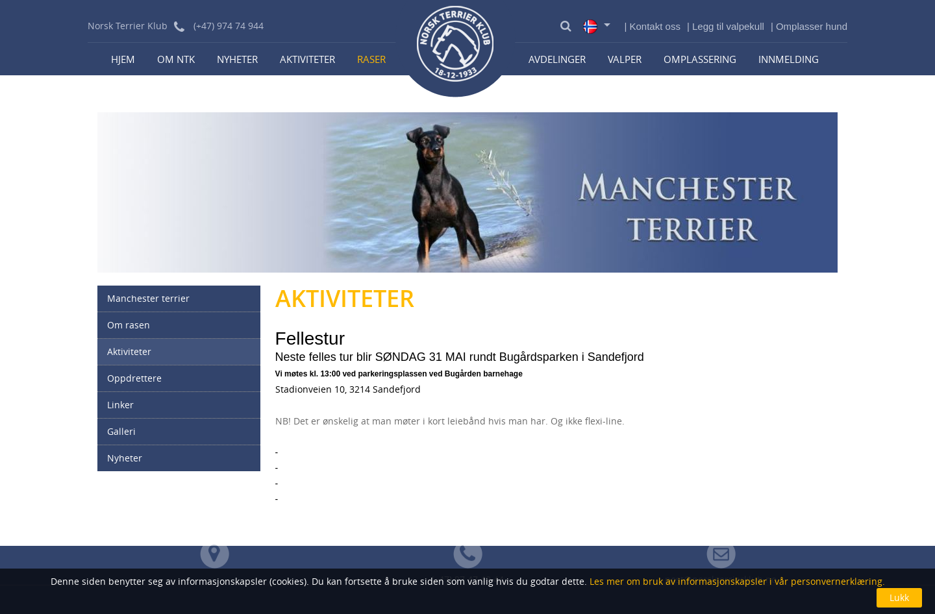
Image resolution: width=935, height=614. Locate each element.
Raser (371, 59)
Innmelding (788, 59)
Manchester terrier (148, 298)
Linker (120, 405)
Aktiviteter (307, 59)
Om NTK (176, 59)
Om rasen (128, 325)
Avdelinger (557, 59)
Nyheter (237, 59)
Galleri (121, 431)
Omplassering (700, 59)
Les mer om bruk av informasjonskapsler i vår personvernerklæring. (736, 581)
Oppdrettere (134, 378)
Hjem (123, 59)
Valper (625, 59)
